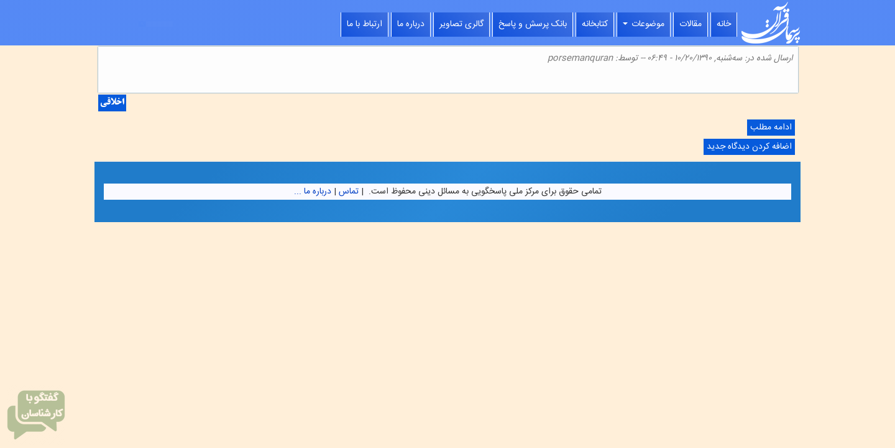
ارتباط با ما (364, 24)
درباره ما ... (312, 191)
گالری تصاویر (461, 24)
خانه (724, 24)
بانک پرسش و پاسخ (532, 24)
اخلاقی (112, 103)
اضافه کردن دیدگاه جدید (749, 146)
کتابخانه (595, 24)
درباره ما (411, 24)
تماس (349, 191)
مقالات (690, 24)
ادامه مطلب (769, 128)
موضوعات (643, 24)
